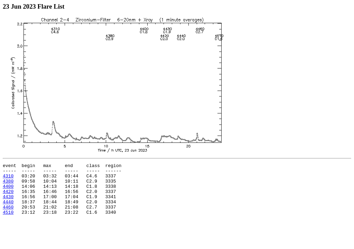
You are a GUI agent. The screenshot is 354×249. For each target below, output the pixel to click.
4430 (8, 204)
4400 (8, 191)
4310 (8, 179)
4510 (8, 222)
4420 (8, 197)
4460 (8, 216)
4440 (8, 210)
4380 (8, 185)
